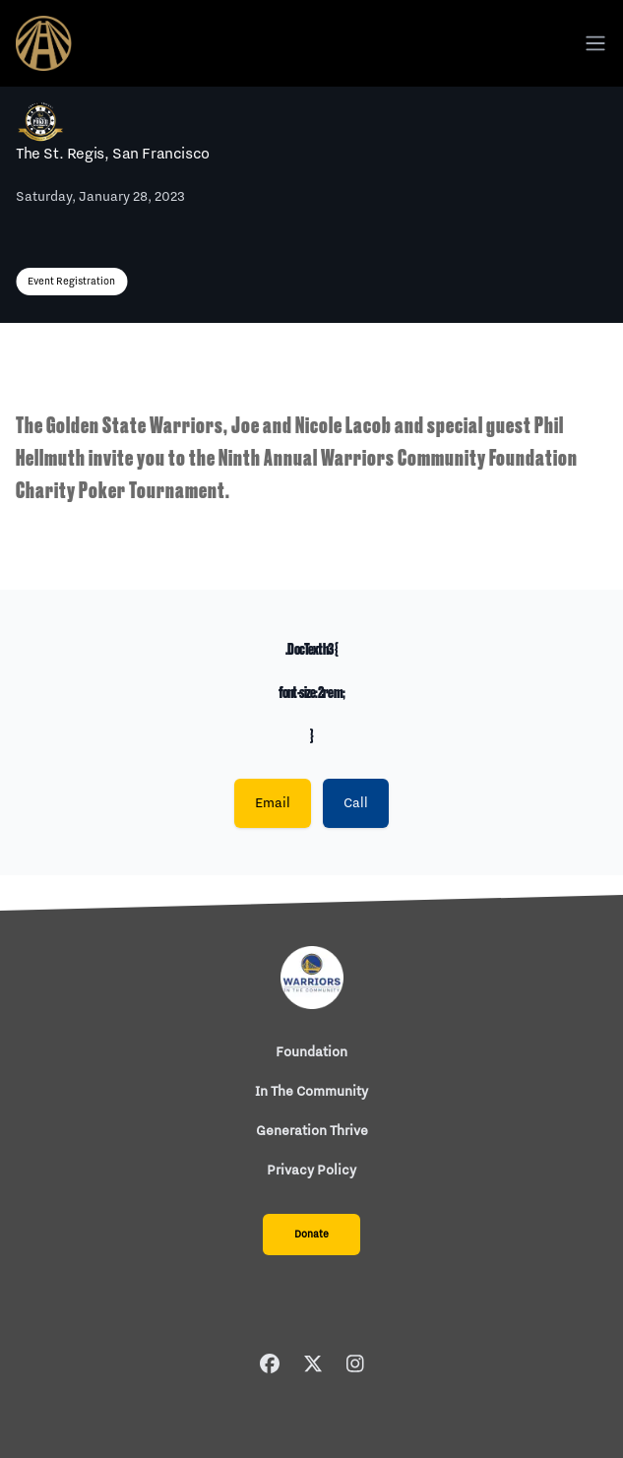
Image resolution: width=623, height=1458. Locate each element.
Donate (311, 1234)
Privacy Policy (311, 1170)
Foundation (311, 1052)
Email (272, 803)
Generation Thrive (312, 1131)
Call (355, 803)
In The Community (311, 1092)
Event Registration (71, 281)
